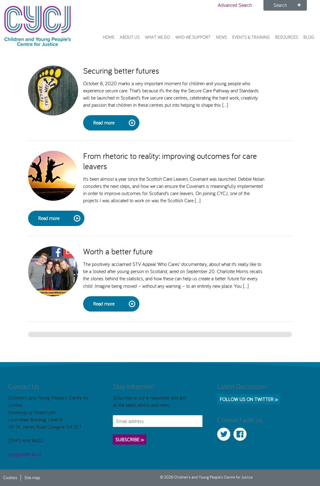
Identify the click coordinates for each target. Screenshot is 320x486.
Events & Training (251, 37)
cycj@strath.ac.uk (25, 454)
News (221, 37)
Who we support (193, 37)
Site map (32, 477)
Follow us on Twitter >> (249, 399)
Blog (308, 37)
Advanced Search (235, 5)
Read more (113, 123)
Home (108, 37)
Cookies (10, 477)
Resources (286, 37)
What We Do (157, 37)
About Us (130, 37)
